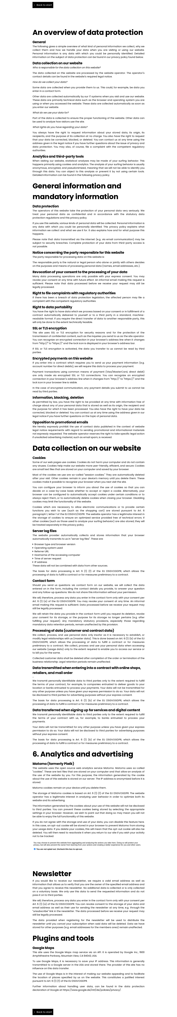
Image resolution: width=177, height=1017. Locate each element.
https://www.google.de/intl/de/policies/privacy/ (92, 990)
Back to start (43, 5)
